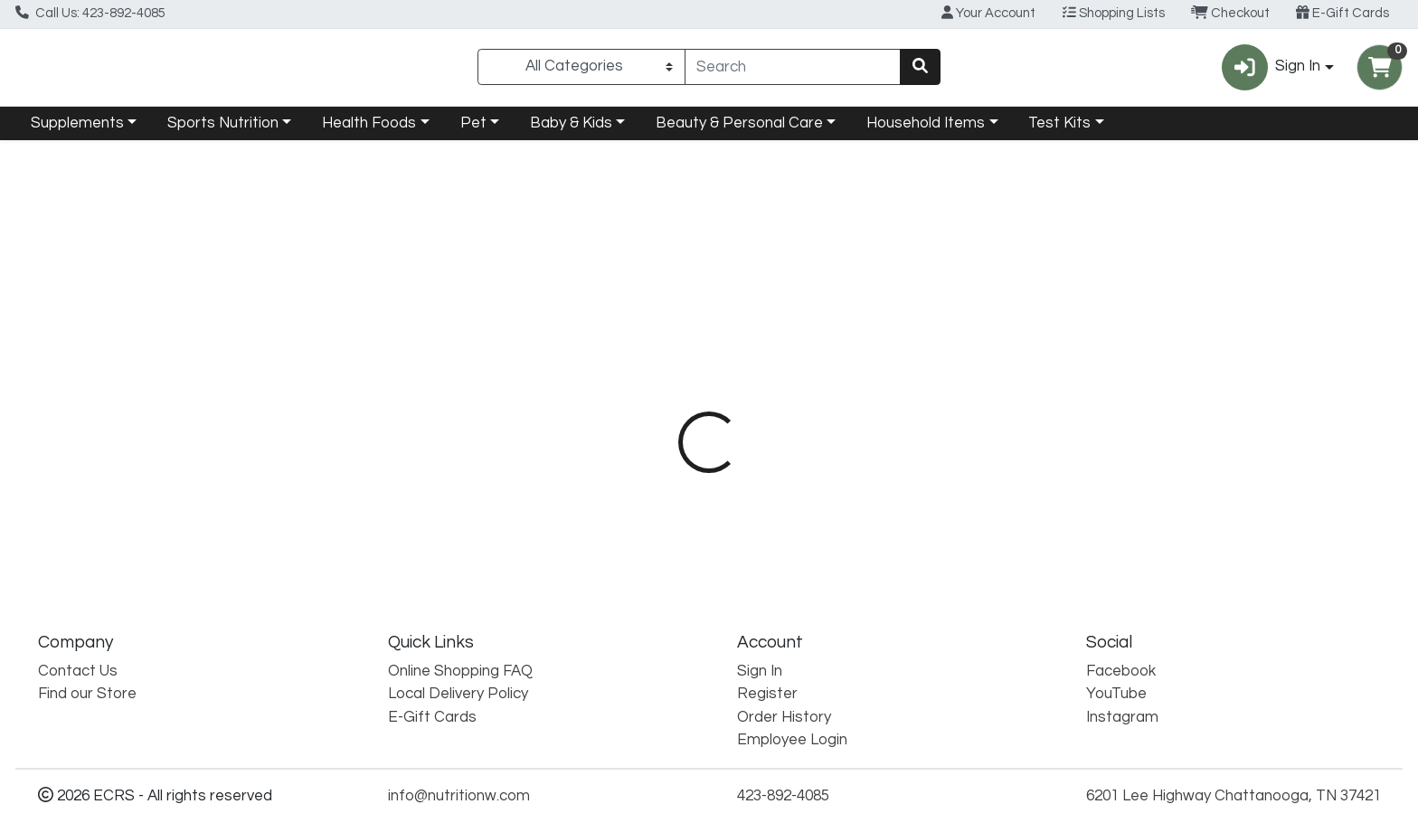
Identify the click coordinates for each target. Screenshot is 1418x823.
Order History (784, 717)
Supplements (77, 130)
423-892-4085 (783, 796)
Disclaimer (830, 389)
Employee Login (792, 740)
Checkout (1230, 12)
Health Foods (369, 130)
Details (642, 389)
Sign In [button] (1271, 71)
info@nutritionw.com (459, 796)
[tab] (642, 389)
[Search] (793, 70)
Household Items (925, 130)
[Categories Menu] (581, 70)
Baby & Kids (571, 130)
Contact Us (78, 671)
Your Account (988, 12)
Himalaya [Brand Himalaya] (813, 461)
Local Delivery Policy (458, 694)
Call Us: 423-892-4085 (90, 12)
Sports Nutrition (223, 130)
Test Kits (1059, 130)
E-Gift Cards (1342, 12)
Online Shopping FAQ (460, 671)
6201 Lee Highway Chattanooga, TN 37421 (1233, 796)
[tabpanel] (1004, 489)
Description (730, 389)
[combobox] (793, 70)
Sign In (759, 671)
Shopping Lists (1114, 12)
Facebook (1121, 671)
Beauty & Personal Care (739, 130)
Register (767, 694)
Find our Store (87, 694)
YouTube (1116, 694)
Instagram (1122, 717)
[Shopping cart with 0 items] (1380, 71)
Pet (473, 130)
